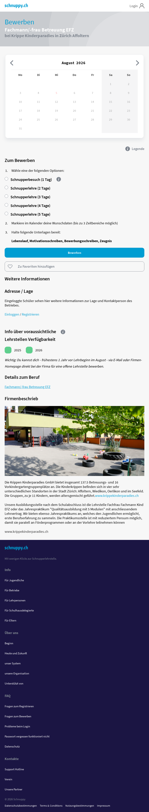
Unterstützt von (14, 683)
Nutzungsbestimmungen (79, 805)
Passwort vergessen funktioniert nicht (27, 736)
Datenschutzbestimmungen (21, 805)
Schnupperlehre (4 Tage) (27, 205)
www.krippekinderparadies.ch (117, 495)
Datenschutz (12, 746)
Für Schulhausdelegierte (19, 610)
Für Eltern (10, 620)
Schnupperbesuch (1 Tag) (28, 179)
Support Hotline (14, 769)
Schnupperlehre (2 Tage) (27, 188)
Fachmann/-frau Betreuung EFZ (27, 387)
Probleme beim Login (17, 726)
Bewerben (74, 252)
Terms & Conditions (51, 805)
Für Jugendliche (14, 580)
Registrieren (30, 314)
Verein (8, 779)
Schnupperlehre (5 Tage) (27, 214)
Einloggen (12, 314)
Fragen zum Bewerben (18, 716)
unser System (13, 663)
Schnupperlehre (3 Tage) (27, 196)
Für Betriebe (12, 590)
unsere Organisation (17, 673)
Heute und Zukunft (16, 653)
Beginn (9, 643)
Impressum (103, 805)
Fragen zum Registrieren (19, 706)
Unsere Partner (13, 789)
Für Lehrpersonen (15, 600)
